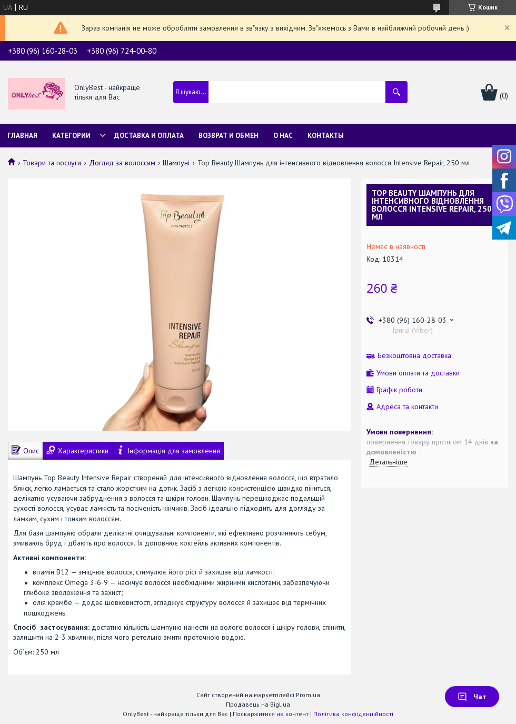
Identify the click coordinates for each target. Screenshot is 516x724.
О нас (283, 135)
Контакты (325, 135)
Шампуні (176, 162)
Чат (472, 696)
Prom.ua (308, 695)
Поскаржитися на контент (271, 714)
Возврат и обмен (229, 135)
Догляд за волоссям (122, 162)
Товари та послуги (52, 162)
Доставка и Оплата (149, 135)
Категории (71, 135)
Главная (22, 135)
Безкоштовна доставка (414, 355)
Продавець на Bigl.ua (258, 704)
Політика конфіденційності (353, 714)
